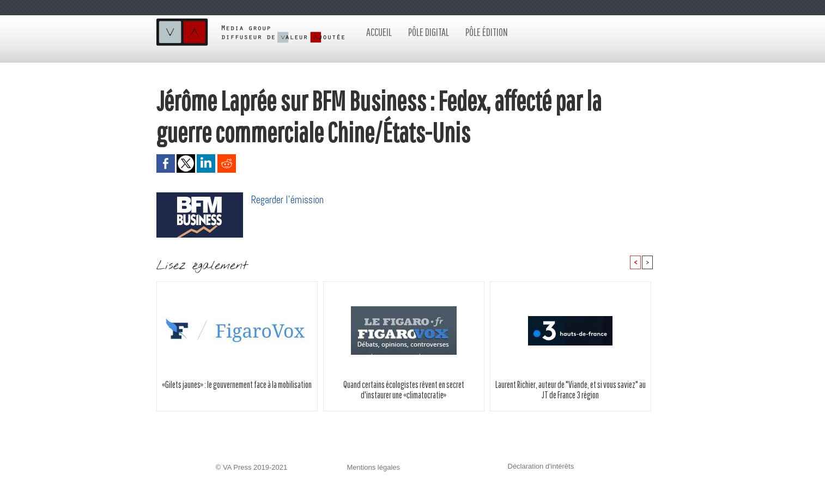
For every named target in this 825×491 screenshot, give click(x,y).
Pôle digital (428, 32)
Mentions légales (374, 467)
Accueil (379, 32)
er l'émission (300, 200)
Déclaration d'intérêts (541, 466)
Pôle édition (486, 32)
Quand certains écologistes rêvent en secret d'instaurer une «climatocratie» (403, 389)
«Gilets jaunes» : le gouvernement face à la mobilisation (237, 384)
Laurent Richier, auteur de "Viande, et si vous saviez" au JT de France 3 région (570, 389)
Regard (263, 200)
